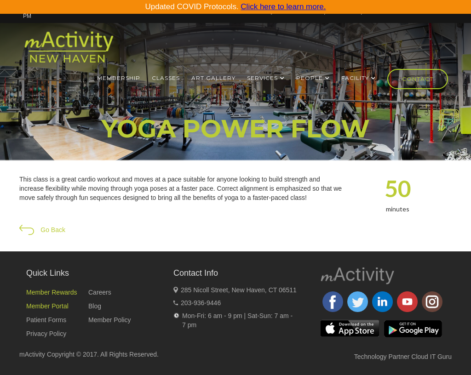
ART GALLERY (213, 77)
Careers (99, 292)
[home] (69, 51)
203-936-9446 (201, 303)
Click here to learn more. (283, 6)
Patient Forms (46, 320)
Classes (166, 77)
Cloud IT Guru (431, 356)
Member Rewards (51, 292)
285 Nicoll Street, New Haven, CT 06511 (239, 290)
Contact (417, 78)
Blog (94, 306)
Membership (118, 77)
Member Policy (109, 320)
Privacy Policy (46, 333)
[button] (266, 78)
